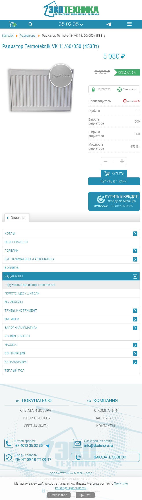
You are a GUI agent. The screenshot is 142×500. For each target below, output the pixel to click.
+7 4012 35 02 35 (29, 446)
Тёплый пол (14, 370)
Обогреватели (16, 242)
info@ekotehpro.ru (98, 446)
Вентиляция (15, 353)
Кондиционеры (17, 336)
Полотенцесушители (22, 293)
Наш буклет (106, 418)
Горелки (11, 250)
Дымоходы (14, 302)
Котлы (10, 233)
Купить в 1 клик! (114, 181)
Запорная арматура (21, 327)
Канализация (16, 362)
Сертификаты (36, 426)
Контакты (105, 426)
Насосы (11, 345)
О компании (105, 410)
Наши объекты (37, 418)
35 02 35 (69, 24)
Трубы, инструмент (21, 310)
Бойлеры (12, 267)
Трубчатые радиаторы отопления (31, 285)
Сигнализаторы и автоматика (30, 259)
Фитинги (12, 319)
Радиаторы (14, 276)
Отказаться (59, 495)
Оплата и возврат (36, 410)
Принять (85, 495)
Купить (118, 173)
